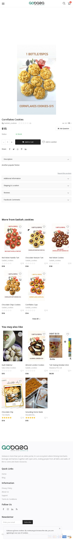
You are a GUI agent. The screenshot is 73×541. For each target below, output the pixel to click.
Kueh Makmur (7, 365)
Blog (3, 477)
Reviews (36, 193)
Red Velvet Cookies (56, 258)
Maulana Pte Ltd (55, 368)
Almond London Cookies (34, 365)
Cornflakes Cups (31, 305)
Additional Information (36, 178)
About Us (5, 492)
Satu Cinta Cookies (9, 368)
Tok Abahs (6, 415)
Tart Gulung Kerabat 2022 (59, 365)
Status (4, 134)
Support (5, 495)
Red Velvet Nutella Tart (10, 258)
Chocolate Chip (7, 412)
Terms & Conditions (9, 499)
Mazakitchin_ (30, 415)
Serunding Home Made (34, 412)
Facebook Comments (36, 200)
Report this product (64, 173)
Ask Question (63, 129)
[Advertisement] (36, 24)
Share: (4, 149)
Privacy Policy (7, 488)
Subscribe (27, 522)
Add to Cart (28, 142)
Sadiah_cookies (10, 123)
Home (4, 474)
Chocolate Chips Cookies (11, 305)
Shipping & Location (36, 185)
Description (36, 159)
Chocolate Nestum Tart (34, 258)
